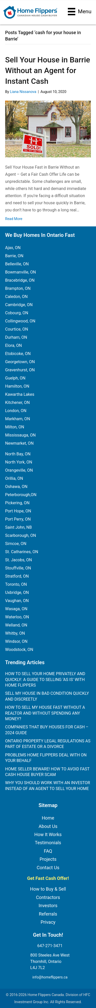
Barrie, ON (14, 255)
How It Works (48, 834)
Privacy (47, 922)
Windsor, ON (16, 641)
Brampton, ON (17, 288)
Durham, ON (16, 337)
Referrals (48, 914)
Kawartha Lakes (19, 394)
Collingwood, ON (20, 321)
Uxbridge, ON (17, 592)
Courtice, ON (16, 329)
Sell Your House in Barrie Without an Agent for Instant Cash (47, 70)
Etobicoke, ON (18, 353)
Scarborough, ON (20, 535)
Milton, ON (14, 427)
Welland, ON (16, 625)
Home (48, 818)
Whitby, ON (15, 633)
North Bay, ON (17, 454)
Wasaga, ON (16, 608)
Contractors (48, 897)
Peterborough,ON (20, 494)
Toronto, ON (16, 584)
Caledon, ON (16, 296)
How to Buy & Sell (48, 889)
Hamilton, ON (17, 386)
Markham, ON (17, 418)
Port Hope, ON (18, 511)
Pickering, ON (17, 502)
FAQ (48, 851)
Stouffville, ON (18, 568)
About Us (48, 826)
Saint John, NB (18, 527)
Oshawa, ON (16, 486)
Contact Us (48, 867)
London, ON (15, 410)
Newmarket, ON (19, 443)
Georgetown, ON (20, 361)
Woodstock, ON (19, 649)
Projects (48, 859)
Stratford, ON (17, 576)
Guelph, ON (15, 378)
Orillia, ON (14, 478)
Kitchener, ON (17, 402)
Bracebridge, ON (20, 280)
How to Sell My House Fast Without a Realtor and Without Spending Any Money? (45, 713)
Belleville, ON (17, 264)
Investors (48, 905)
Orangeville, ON (19, 470)
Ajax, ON (12, 247)
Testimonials (48, 842)
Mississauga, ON (20, 435)
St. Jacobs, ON (18, 559)
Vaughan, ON (17, 600)
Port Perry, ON (18, 519)
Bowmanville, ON (20, 272)
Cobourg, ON (16, 312)
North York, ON (18, 462)
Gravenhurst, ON (20, 369)
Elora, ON (13, 345)
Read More (13, 219)
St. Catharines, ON (21, 551)
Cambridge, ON (19, 304)
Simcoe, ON (15, 543)
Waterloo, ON (17, 617)
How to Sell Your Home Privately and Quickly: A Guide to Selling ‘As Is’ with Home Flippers (45, 679)
